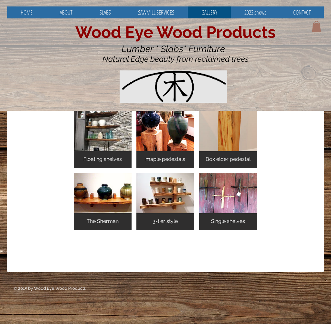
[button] (316, 26)
